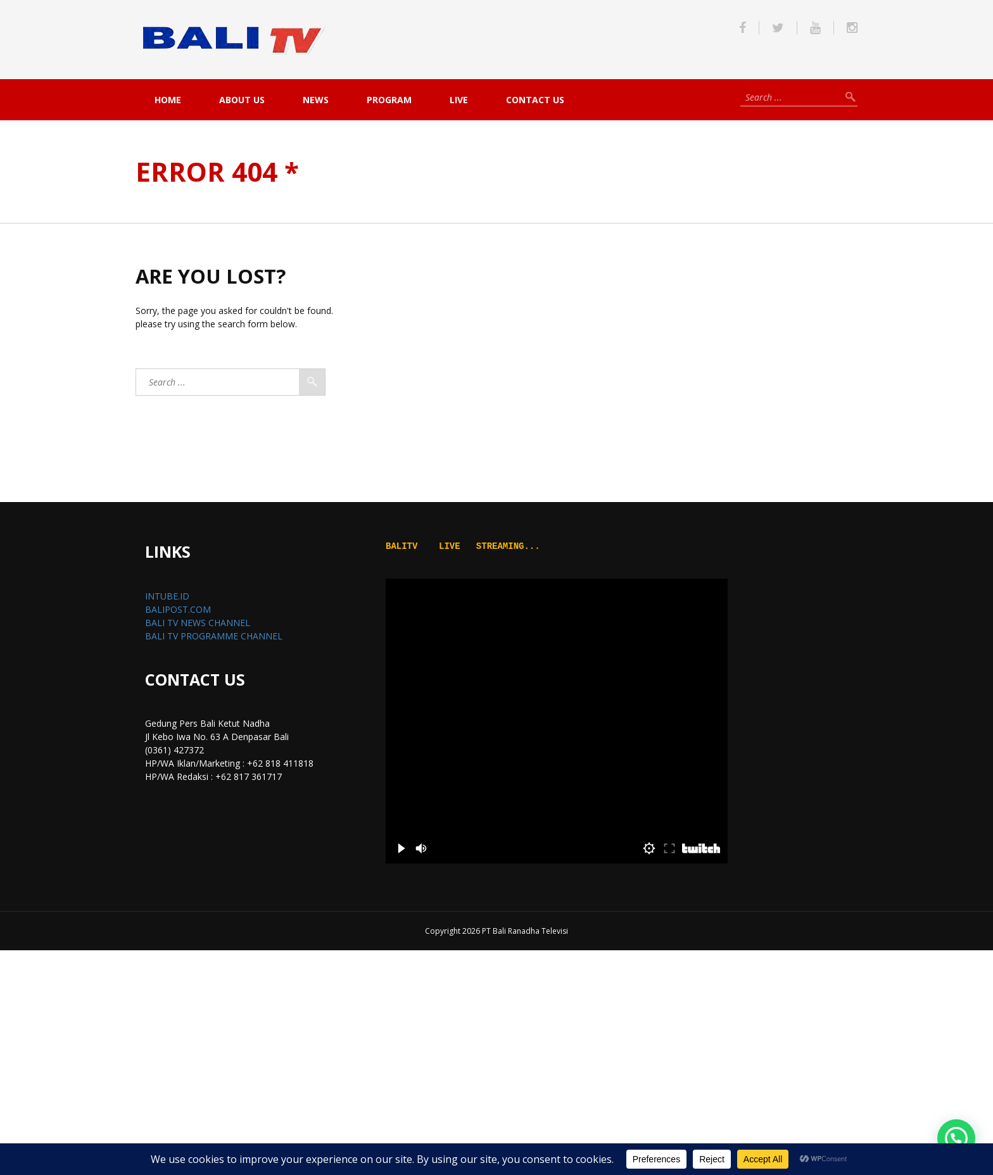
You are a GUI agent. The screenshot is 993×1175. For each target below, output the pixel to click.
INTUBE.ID (167, 596)
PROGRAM (389, 100)
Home (168, 100)
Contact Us (535, 100)
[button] (956, 1138)
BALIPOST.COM (178, 609)
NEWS (316, 100)
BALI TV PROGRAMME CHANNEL (213, 636)
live (459, 100)
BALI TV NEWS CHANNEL (197, 623)
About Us (242, 100)
